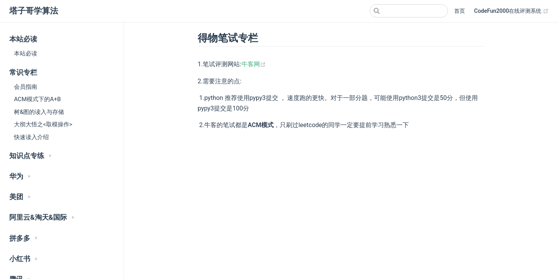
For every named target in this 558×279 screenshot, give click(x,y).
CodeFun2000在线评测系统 (511, 11)
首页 (459, 11)
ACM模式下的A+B (37, 99)
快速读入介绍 (31, 137)
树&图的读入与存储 (39, 111)
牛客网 (253, 64)
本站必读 (25, 53)
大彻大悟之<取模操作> (43, 124)
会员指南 (25, 86)
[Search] (409, 10)
